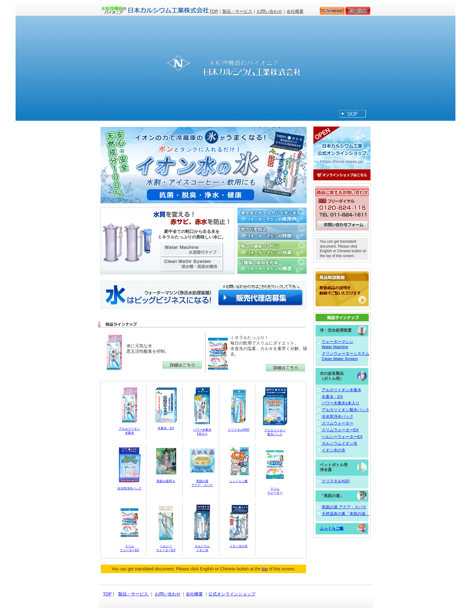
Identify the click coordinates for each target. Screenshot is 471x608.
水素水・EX (166, 428)
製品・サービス (237, 11)
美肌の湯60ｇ (165, 481)
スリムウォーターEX (340, 430)
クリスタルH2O (239, 429)
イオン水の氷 (238, 546)
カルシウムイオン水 (339, 443)
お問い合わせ (269, 11)
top (265, 568)
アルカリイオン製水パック (345, 409)
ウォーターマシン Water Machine (337, 344)
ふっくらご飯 (238, 481)
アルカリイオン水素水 (341, 390)
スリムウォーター (337, 423)
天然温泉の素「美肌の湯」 (345, 513)
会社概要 (295, 11)
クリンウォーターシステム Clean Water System (345, 356)
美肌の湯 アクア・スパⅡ (344, 507)
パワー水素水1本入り (341, 403)
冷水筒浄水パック (129, 488)
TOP (214, 11)
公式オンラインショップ (231, 593)
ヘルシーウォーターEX (342, 436)
